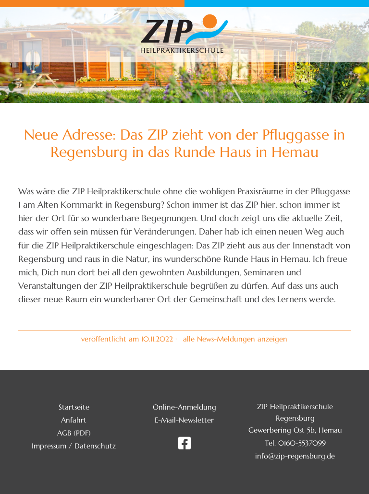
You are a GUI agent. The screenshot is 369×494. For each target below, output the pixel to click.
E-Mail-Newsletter (184, 419)
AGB (64, 432)
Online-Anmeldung (184, 407)
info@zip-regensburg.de (295, 455)
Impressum (49, 445)
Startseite (74, 407)
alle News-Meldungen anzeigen (235, 338)
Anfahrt (73, 419)
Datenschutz (95, 445)
